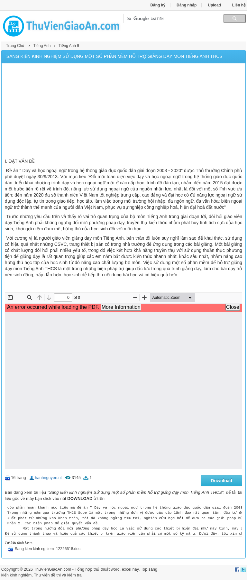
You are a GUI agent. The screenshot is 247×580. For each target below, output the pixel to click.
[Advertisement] (123, 112)
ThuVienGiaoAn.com (52, 569)
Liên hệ (239, 5)
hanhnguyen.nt (48, 477)
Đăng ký (157, 5)
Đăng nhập (187, 5)
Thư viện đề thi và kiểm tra (58, 575)
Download (221, 480)
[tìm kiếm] (171, 19)
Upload (214, 5)
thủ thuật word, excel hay (116, 569)
